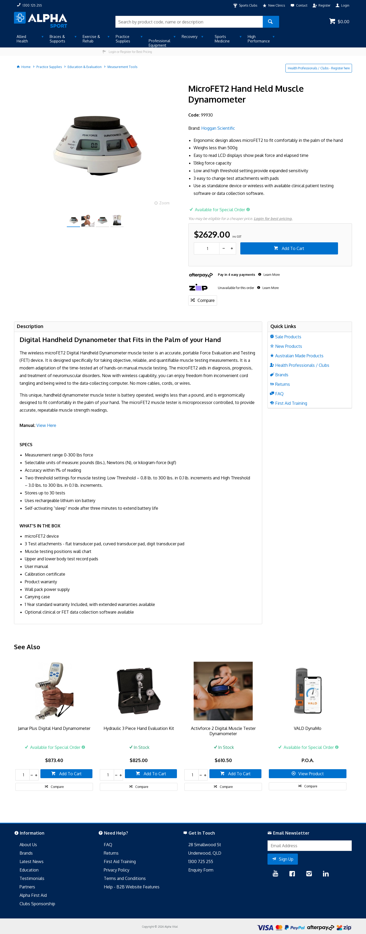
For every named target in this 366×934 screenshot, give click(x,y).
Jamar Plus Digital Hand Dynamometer (54, 728)
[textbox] (189, 22)
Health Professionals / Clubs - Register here (319, 68)
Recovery (190, 36)
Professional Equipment (159, 42)
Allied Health (22, 38)
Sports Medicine (222, 38)
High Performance (259, 38)
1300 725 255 (200, 861)
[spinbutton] (206, 248)
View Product (311, 773)
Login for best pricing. (273, 218)
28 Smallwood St (204, 844)
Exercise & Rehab (91, 38)
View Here (46, 425)
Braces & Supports (57, 38)
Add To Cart (292, 248)
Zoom (164, 203)
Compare (206, 300)
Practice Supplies (123, 38)
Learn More (271, 275)
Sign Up (286, 859)
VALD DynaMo (307, 728)
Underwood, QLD (204, 853)
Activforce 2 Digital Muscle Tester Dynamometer (223, 731)
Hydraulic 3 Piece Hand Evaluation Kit (139, 728)
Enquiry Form (200, 870)
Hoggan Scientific (218, 128)
